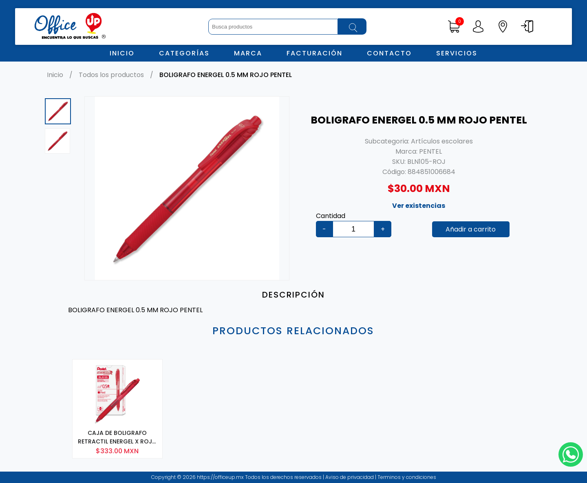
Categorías (184, 53)
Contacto (389, 53)
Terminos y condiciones (406, 477)
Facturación (314, 53)
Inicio (122, 53)
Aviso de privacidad (350, 477)
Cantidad (330, 216)
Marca (248, 53)
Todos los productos (111, 74)
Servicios (456, 53)
